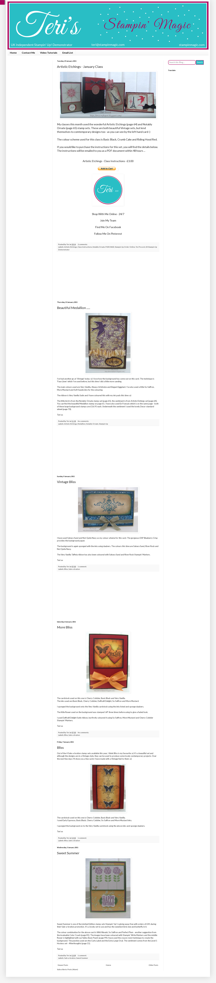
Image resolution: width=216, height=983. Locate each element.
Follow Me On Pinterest (108, 233)
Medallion (82, 424)
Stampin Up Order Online (125, 247)
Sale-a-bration (74, 569)
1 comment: (82, 567)
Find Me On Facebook (108, 227)
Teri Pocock (140, 247)
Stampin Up (103, 424)
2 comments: (83, 244)
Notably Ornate (99, 247)
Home (13, 52)
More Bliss (64, 627)
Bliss (66, 569)
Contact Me (28, 52)
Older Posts (153, 965)
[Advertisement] (108, 277)
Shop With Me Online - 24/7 (108, 214)
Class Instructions (85, 247)
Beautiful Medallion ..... (73, 308)
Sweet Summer (68, 853)
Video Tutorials (48, 52)
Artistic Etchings (70, 247)
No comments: (83, 421)
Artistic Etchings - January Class (80, 67)
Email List (67, 52)
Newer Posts (63, 965)
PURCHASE (109, 247)
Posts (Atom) (73, 969)
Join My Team (108, 220)
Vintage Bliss (66, 482)
